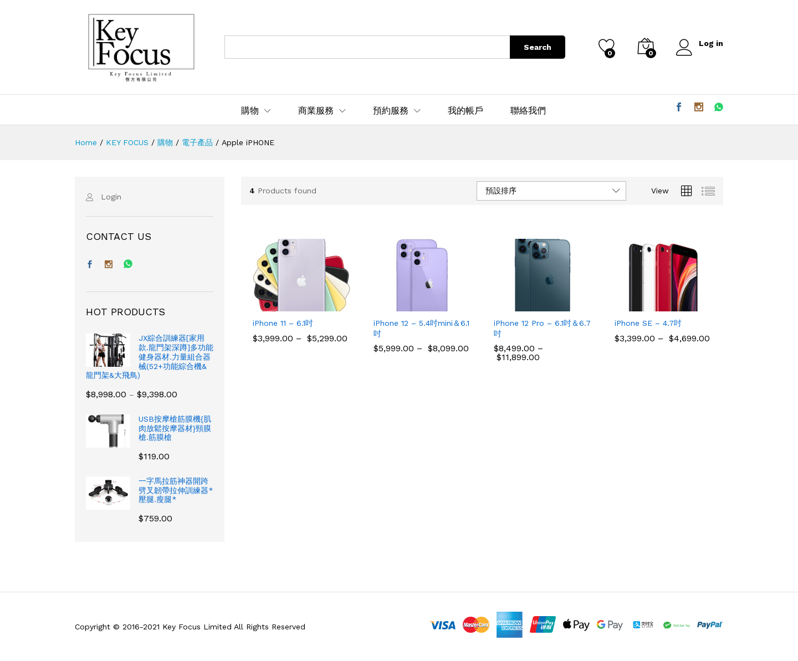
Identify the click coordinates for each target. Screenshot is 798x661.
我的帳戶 (465, 110)
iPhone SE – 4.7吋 (648, 323)
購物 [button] (250, 110)
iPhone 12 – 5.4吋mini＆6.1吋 (421, 328)
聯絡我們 (528, 110)
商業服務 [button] (316, 110)
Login (111, 196)
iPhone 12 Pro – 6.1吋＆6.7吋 (542, 328)
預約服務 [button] (390, 110)
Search (537, 47)
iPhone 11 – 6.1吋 (283, 323)
